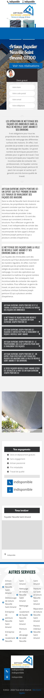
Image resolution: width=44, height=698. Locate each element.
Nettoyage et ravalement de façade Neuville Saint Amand (21, 614)
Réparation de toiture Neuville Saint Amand (36, 614)
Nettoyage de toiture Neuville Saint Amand (21, 594)
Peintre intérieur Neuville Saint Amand (36, 632)
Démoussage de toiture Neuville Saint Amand (7, 602)
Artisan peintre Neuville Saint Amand (7, 587)
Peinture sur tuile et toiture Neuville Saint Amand (36, 596)
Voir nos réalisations (26, 66)
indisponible (13, 1)
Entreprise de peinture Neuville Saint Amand (7, 619)
